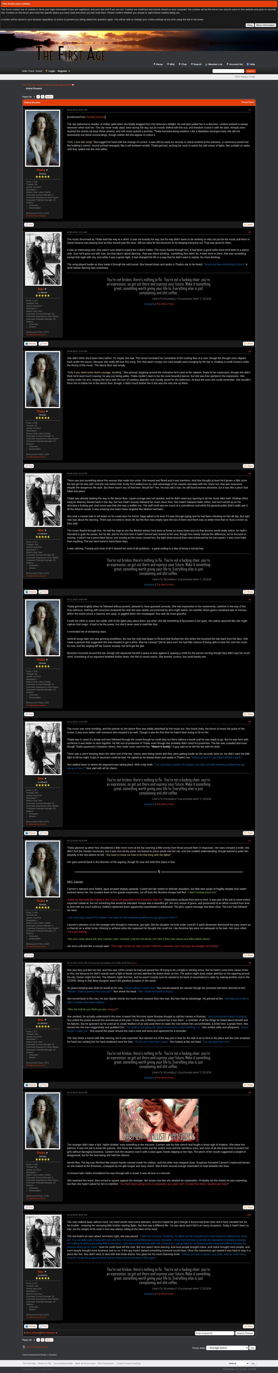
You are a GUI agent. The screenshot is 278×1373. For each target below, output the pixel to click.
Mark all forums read (85, 1363)
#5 (250, 599)
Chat (184, 64)
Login (52, 71)
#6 (250, 722)
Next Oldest (32, 1332)
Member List (216, 64)
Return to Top (44, 1363)
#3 (250, 351)
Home (159, 64)
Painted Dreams (95, 117)
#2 (250, 232)
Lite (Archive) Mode (63, 1363)
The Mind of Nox (165, 304)
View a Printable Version (38, 1347)
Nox (41, 289)
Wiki (172, 64)
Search (198, 64)
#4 (250, 473)
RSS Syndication (106, 1363)
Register (62, 71)
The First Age (28, 85)
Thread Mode (247, 102)
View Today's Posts (245, 76)
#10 (249, 1215)
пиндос (112, 1009)
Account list (236, 64)
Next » (49, 97)
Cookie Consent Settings (129, 1363)
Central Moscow (45, 85)
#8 (250, 963)
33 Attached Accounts (36, 216)
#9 (250, 1092)
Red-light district (63, 85)
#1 (250, 110)
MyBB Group (58, 1369)
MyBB (36, 1369)
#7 (250, 841)
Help (252, 64)
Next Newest (48, 1332)
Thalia (41, 170)
